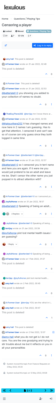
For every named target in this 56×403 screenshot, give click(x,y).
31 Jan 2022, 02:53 (37, 88)
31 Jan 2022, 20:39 (31, 228)
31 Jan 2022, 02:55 (37, 119)
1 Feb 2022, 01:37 (37, 259)
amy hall (10, 59)
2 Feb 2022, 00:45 (31, 283)
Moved (19, 31)
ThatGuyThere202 (14, 114)
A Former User (12, 64)
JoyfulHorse (11, 201)
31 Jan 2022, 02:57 (37, 160)
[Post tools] (51, 104)
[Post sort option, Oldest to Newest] (6, 45)
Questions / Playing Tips (39, 31)
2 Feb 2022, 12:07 (37, 332)
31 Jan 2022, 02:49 (37, 64)
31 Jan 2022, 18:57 (35, 201)
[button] (4, 399)
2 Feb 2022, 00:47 (31, 308)
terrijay (8, 228)
